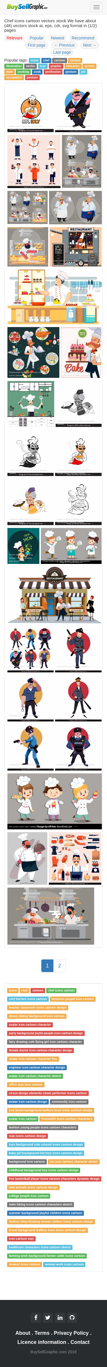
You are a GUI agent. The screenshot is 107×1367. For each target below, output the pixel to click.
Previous (64, 45)
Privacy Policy (71, 1333)
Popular (36, 38)
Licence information (41, 1342)
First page (36, 45)
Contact (80, 1342)
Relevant (14, 38)
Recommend (83, 38)
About (22, 1333)
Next (89, 45)
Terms (42, 1333)
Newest (57, 38)
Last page (62, 52)
